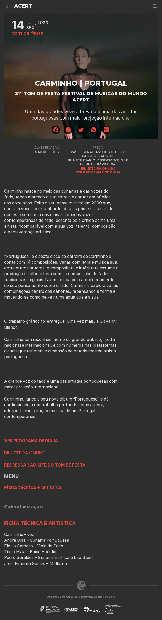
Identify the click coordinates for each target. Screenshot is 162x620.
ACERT (23, 5)
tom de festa (28, 33)
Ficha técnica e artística (33, 487)
